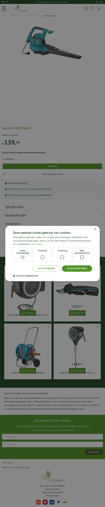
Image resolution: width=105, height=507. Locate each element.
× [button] (95, 229)
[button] (25, 275)
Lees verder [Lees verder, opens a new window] (36, 244)
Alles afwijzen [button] (46, 268)
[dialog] (52, 253)
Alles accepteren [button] (77, 268)
